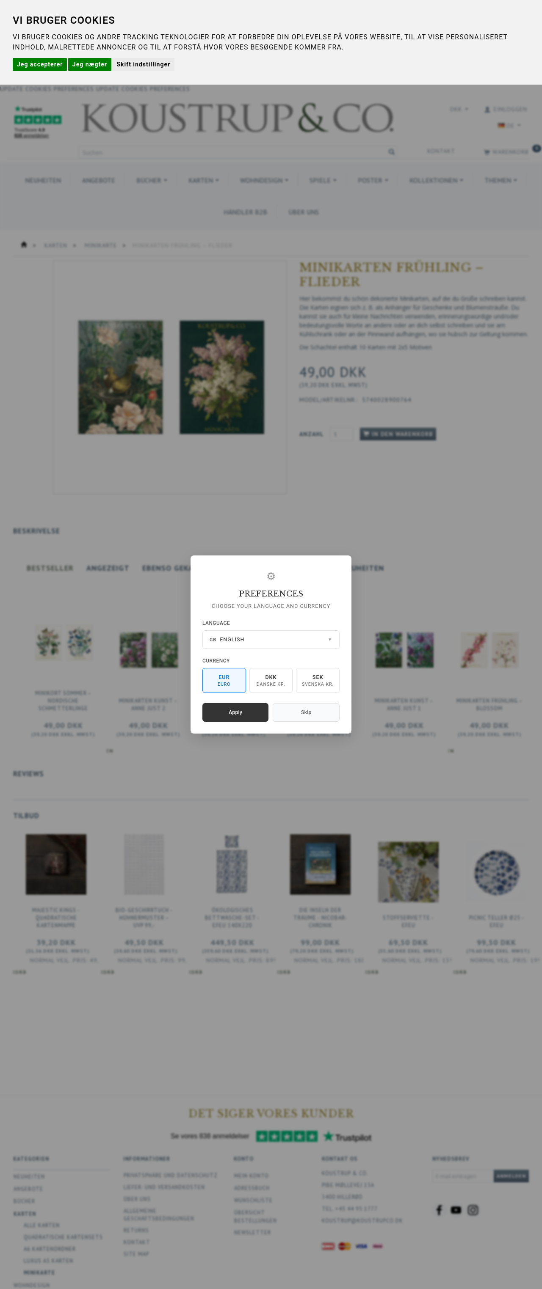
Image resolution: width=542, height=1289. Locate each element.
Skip (306, 712)
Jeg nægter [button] (89, 64)
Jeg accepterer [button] (40, 64)
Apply (235, 712)
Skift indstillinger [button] (143, 64)
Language (216, 623)
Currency (216, 661)
